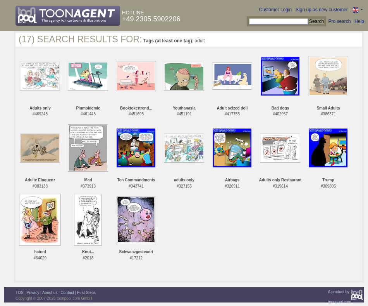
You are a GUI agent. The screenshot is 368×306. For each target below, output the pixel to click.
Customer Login (275, 9)
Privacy (33, 292)
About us (49, 292)
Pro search (339, 21)
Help (359, 21)
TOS (19, 292)
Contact (67, 292)
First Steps (86, 292)
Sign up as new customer (322, 9)
